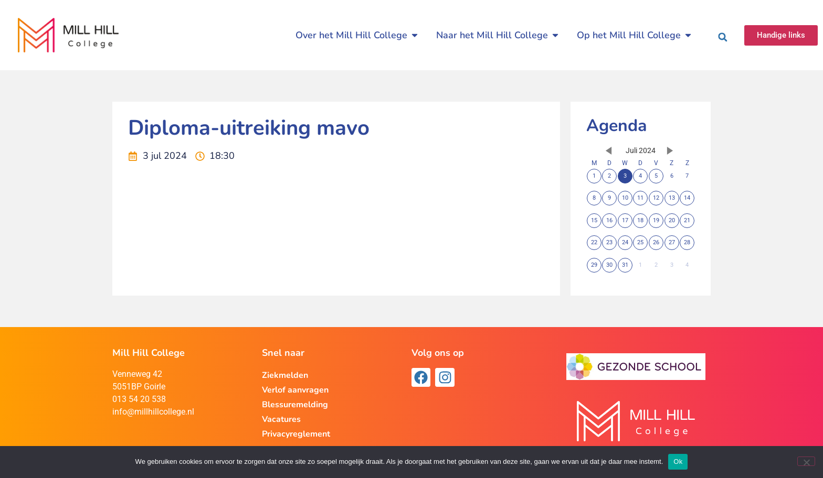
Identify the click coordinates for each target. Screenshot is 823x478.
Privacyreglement (296, 434)
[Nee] (806, 461)
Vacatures (281, 419)
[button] (723, 37)
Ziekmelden (285, 375)
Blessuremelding (295, 404)
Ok (677, 461)
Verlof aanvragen (295, 390)
